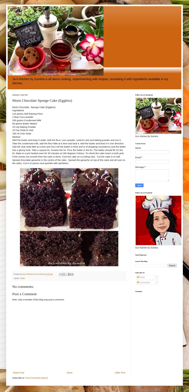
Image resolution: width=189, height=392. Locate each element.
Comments (143, 282)
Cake (22, 278)
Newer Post (18, 372)
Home (69, 372)
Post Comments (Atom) (37, 378)
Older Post (120, 372)
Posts (141, 277)
